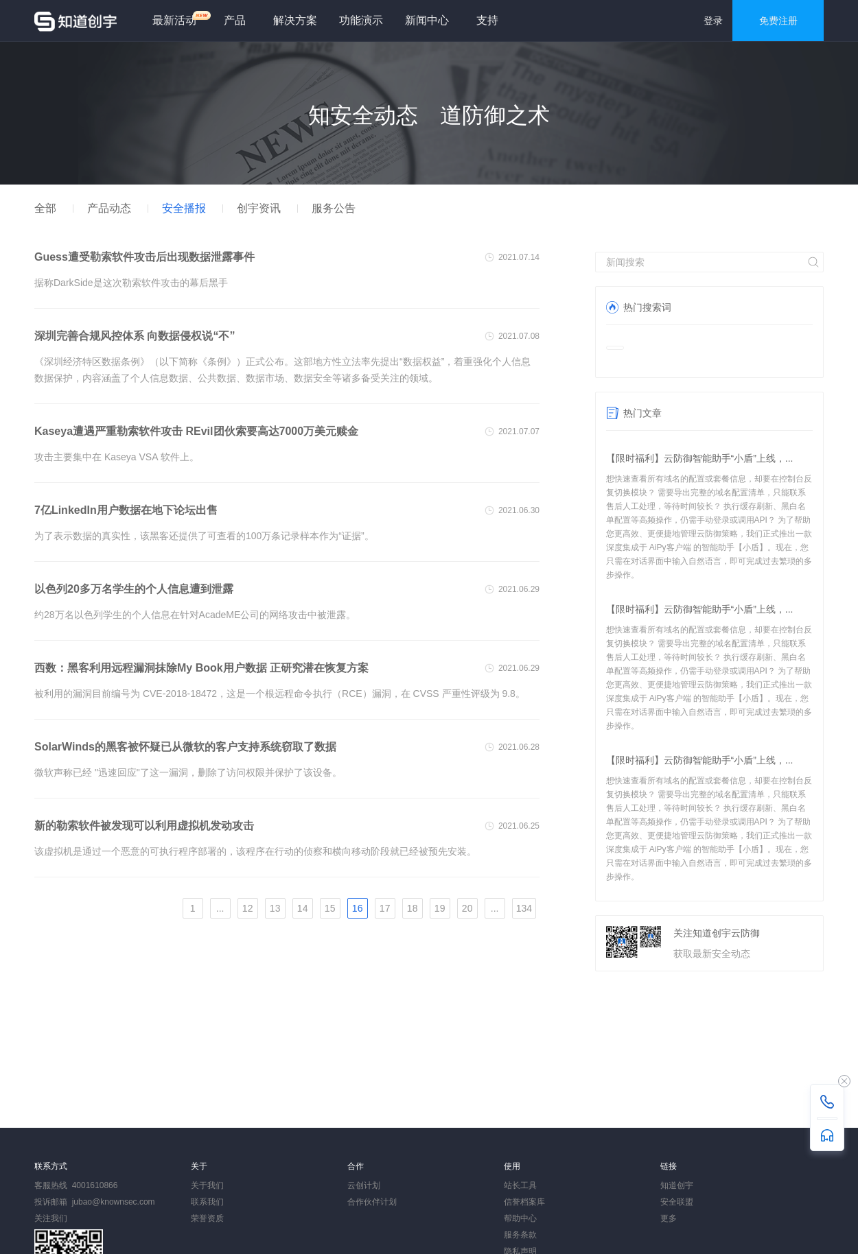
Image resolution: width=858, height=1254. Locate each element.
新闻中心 (427, 20)
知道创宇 (676, 1185)
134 (524, 908)
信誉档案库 (524, 1202)
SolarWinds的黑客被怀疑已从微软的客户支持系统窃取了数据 (185, 747)
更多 (668, 1218)
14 (302, 908)
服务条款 (520, 1235)
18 (412, 908)
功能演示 (361, 20)
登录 (713, 20)
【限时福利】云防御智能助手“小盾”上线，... (699, 458)
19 (439, 908)
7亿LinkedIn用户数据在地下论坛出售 (126, 510)
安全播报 (184, 208)
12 (247, 908)
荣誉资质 (207, 1218)
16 (357, 908)
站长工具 (520, 1185)
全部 (45, 208)
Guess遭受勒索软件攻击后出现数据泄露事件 (144, 257)
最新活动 (179, 18)
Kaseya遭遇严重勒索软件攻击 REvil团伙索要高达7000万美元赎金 (196, 431)
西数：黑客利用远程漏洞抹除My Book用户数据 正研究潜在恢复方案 (201, 668)
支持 (487, 20)
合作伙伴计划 (372, 1202)
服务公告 (334, 208)
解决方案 (295, 20)
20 (467, 908)
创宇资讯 (259, 208)
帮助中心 (520, 1218)
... (220, 908)
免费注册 (778, 20)
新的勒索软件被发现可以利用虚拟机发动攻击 (144, 825)
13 (275, 908)
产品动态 (109, 208)
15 (330, 908)
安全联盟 (676, 1202)
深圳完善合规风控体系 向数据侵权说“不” (134, 336)
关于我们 (207, 1185)
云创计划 (363, 1185)
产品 (235, 20)
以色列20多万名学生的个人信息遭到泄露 (133, 589)
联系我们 (207, 1202)
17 (385, 908)
